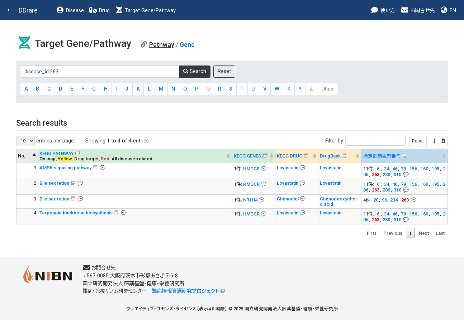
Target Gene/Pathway (145, 11)
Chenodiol (288, 199)
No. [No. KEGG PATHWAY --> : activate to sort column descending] (21, 156)
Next (424, 233)
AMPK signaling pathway (65, 167)
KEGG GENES (247, 156)
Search (194, 71)
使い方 (382, 11)
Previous (392, 233)
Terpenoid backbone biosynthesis (76, 212)
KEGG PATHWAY (56, 153)
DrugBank (330, 156)
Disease (70, 11)
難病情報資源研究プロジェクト (185, 291)
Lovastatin (288, 167)
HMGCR (251, 168)
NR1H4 (250, 200)
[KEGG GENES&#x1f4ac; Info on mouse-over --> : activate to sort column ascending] (253, 156)
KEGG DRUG (289, 156)
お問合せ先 (417, 11)
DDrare (28, 10)
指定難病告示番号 (382, 156)
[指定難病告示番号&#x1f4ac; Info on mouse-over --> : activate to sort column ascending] (404, 156)
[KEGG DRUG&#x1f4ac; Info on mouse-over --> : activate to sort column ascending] (296, 156)
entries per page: (45, 141)
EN (448, 11)
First (371, 233)
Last (440, 233)
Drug (99, 11)
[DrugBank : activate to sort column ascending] (339, 156)
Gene (187, 44)
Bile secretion (54, 183)
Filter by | (386, 141)
